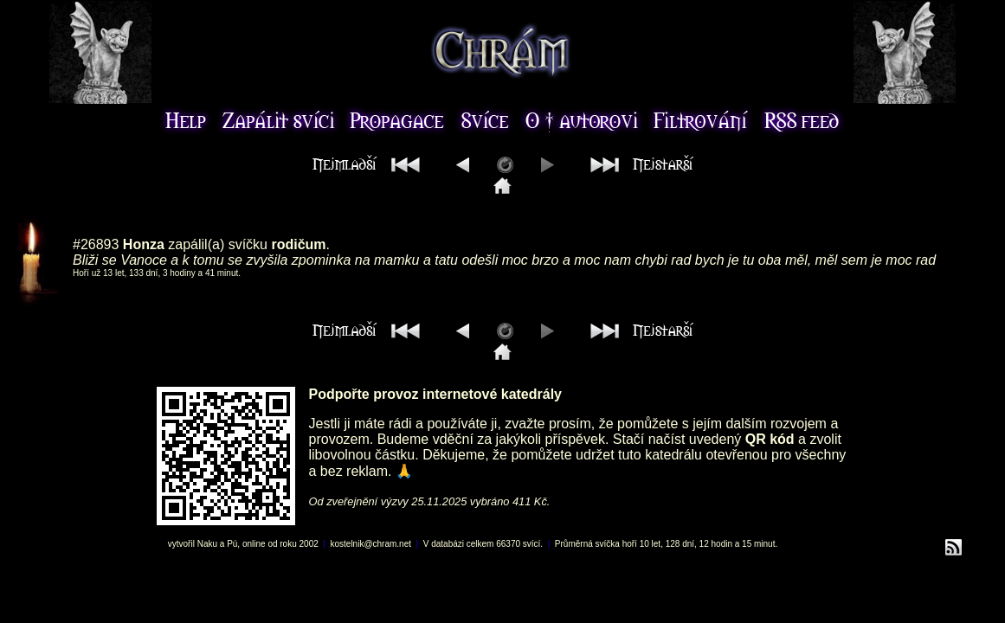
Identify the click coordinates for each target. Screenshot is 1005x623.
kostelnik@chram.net (370, 544)
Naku (207, 544)
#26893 (96, 244)
